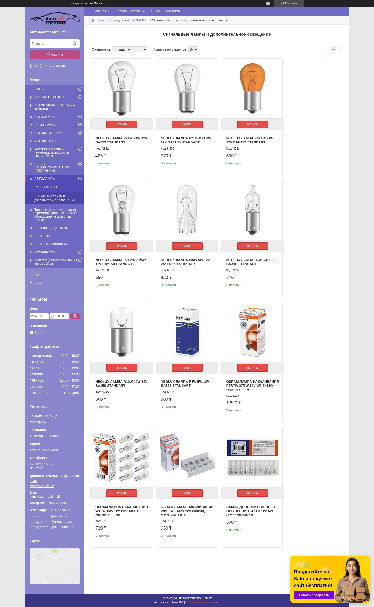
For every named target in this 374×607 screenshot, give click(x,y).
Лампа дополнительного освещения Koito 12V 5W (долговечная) (311, 381)
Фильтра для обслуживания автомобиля (55, 261)
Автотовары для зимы (51, 228)
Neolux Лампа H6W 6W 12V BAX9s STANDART (183, 259)
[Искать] (74, 43)
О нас (34, 275)
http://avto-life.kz (42, 486)
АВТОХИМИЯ (44, 117)
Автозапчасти (44, 252)
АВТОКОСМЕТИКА (49, 133)
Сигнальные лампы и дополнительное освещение (54, 198)
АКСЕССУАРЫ (45, 125)
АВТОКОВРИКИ (46, 141)
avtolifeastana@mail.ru (47, 497)
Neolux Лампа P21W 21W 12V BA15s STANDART (117, 139)
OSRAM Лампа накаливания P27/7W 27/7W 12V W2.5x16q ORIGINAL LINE (120, 381)
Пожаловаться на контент (203, 602)
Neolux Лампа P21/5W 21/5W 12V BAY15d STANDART (312, 139)
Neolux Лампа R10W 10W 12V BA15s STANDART (245, 259)
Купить (121, 122)
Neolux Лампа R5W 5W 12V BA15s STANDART (311, 259)
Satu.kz (207, 598)
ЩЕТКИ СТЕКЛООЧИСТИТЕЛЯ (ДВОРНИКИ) (52, 167)
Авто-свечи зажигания (51, 244)
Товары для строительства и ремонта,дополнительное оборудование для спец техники (55, 215)
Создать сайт (80, 3)
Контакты (173, 11)
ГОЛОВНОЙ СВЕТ (47, 187)
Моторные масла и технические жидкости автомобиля (51, 152)
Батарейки (42, 236)
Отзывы (36, 283)
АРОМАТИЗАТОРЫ (49, 97)
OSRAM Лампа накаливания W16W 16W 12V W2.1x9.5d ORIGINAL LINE (184, 381)
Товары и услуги (128, 11)
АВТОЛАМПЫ (45, 179)
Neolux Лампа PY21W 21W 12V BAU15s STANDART (246, 139)
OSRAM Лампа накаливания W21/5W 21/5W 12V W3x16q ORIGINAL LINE (248, 381)
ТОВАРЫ (37, 89)
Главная (100, 11)
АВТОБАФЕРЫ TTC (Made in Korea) (54, 107)
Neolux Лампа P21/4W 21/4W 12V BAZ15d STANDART (184, 139)
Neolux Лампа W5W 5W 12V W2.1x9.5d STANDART (120, 259)
